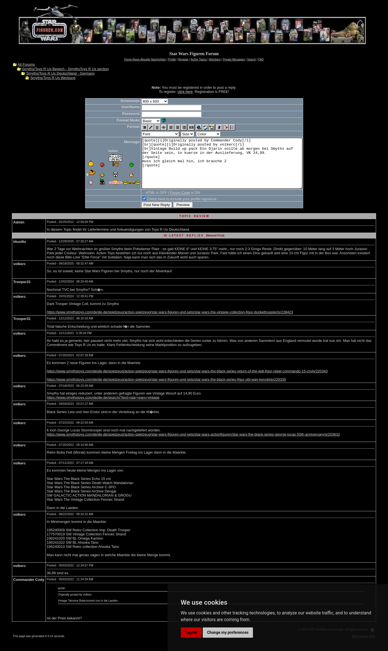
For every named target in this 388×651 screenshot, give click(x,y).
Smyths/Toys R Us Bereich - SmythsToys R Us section (65, 69)
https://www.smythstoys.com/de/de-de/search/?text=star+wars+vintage (103, 407)
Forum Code (170, 202)
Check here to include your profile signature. (172, 209)
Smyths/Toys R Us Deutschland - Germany (60, 73)
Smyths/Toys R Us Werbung (52, 78)
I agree (191, 632)
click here (185, 92)
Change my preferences (227, 632)
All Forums (26, 64)
